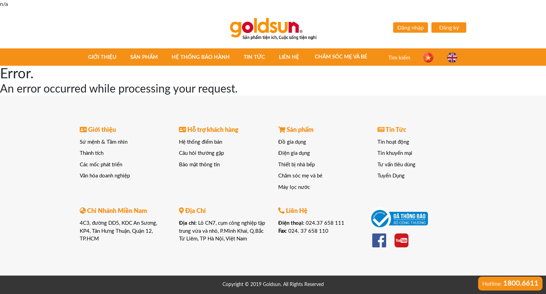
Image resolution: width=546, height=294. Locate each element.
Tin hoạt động (393, 142)
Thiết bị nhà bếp (296, 164)
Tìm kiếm (399, 58)
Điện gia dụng (294, 153)
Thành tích (91, 153)
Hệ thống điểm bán (200, 142)
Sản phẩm (144, 57)
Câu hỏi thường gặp (201, 153)
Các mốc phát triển (101, 164)
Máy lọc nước (294, 187)
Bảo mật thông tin (199, 164)
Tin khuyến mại (394, 153)
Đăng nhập (410, 28)
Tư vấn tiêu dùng (396, 164)
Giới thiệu (102, 57)
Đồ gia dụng (292, 142)
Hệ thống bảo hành (201, 57)
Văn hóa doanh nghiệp (105, 175)
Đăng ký (449, 28)
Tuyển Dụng (391, 175)
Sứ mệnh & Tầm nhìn (103, 142)
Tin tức (254, 57)
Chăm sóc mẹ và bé (341, 56)
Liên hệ (289, 57)
